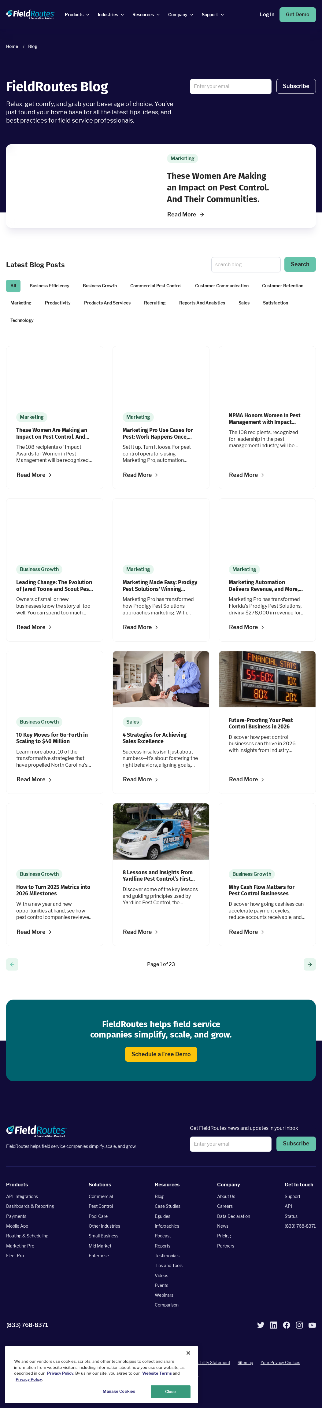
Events (161, 1285)
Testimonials (167, 1255)
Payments (16, 1216)
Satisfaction (275, 302)
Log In (267, 14)
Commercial (101, 1196)
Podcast (163, 1236)
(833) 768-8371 (300, 1226)
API (288, 1206)
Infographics (167, 1226)
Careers (225, 1206)
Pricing (224, 1236)
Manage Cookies (119, 1391)
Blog (159, 1196)
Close (170, 1391)
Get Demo (297, 14)
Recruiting (155, 302)
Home (12, 46)
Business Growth (100, 285)
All (13, 285)
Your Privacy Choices (280, 1362)
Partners (225, 1245)
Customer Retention (282, 285)
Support (292, 1196)
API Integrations (22, 1196)
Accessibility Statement (208, 1362)
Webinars (164, 1295)
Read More (185, 214)
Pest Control (101, 1206)
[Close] (188, 1353)
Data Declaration (233, 1216)
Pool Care (98, 1216)
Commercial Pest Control (156, 285)
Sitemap (245, 1362)
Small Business (103, 1236)
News (222, 1226)
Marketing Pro (20, 1245)
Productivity (58, 302)
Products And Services (107, 302)
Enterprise (99, 1255)
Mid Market (100, 1245)
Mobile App (17, 1226)
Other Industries (104, 1226)
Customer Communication (222, 285)
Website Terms (157, 1373)
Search (300, 264)
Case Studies (167, 1206)
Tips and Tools (169, 1265)
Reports (162, 1245)
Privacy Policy (60, 1373)
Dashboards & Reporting (30, 1206)
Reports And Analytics (202, 302)
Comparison (167, 1305)
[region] (101, 1374)
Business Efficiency (49, 285)
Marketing (20, 302)
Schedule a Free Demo (161, 1054)
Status (291, 1216)
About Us (226, 1196)
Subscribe (296, 86)
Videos (161, 1275)
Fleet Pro (15, 1255)
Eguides (162, 1216)
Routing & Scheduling (27, 1236)
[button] (296, 86)
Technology (22, 320)
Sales (244, 302)
